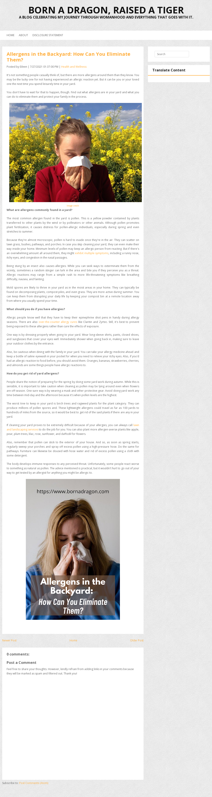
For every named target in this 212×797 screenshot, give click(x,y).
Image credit (73, 205)
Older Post (137, 640)
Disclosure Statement (47, 35)
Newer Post (9, 640)
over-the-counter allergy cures (58, 322)
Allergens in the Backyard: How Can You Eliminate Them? (68, 56)
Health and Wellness (74, 67)
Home (10, 35)
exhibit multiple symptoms (91, 253)
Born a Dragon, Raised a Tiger (106, 10)
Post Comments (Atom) (33, 783)
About (23, 35)
